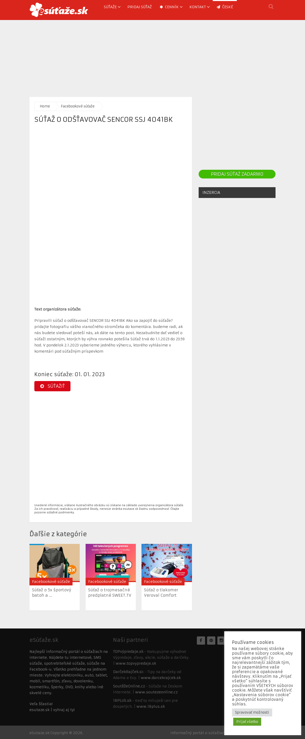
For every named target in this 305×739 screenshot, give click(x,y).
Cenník (169, 7)
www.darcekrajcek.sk (161, 677)
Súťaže (110, 7)
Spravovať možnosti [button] (252, 712)
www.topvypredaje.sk (136, 663)
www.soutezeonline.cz (156, 692)
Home (45, 106)
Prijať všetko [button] (247, 722)
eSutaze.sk (39, 733)
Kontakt (197, 7)
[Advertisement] (152, 56)
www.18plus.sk (150, 706)
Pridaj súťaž (139, 7)
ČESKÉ (225, 7)
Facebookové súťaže (78, 106)
